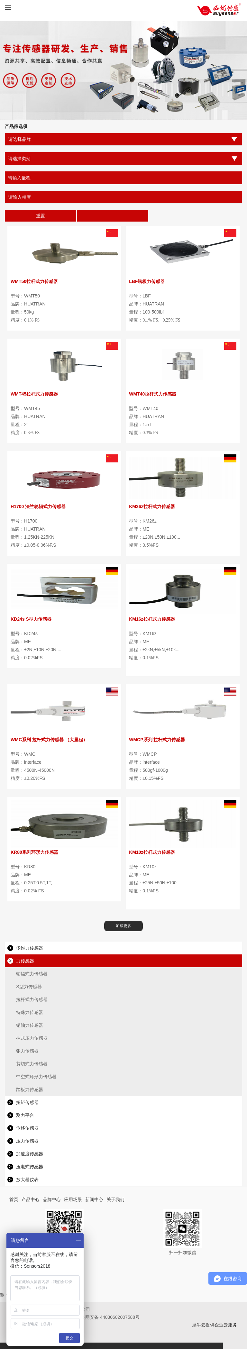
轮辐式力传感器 (32, 973)
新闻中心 (94, 1199)
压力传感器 (27, 1141)
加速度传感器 (29, 1153)
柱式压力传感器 (32, 1038)
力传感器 (25, 960)
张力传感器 (27, 1050)
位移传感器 (27, 1128)
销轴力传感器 (29, 1025)
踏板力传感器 (29, 1089)
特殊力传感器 (29, 1012)
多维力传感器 (29, 948)
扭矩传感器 (27, 1102)
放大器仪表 (27, 1179)
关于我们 (115, 1199)
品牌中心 (52, 1199)
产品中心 (31, 1199)
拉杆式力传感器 (32, 999)
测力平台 (25, 1115)
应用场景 (73, 1199)
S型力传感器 (28, 986)
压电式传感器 (29, 1166)
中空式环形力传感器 (36, 1076)
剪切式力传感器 (32, 1063)
